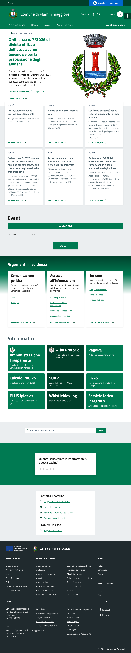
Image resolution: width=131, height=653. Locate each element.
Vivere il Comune (64, 25)
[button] (127, 16)
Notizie (101, 565)
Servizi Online (73, 617)
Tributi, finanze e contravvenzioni (74, 584)
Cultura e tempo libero (45, 590)
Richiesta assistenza (45, 621)
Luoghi (100, 591)
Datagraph (120, 648)
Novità (34, 25)
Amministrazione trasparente (79, 609)
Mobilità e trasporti (75, 573)
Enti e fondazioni (13, 578)
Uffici (8, 573)
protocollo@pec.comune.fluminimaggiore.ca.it (25, 630)
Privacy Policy (73, 625)
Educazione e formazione (46, 594)
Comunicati (102, 569)
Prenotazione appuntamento (48, 613)
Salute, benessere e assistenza (80, 578)
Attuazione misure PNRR (46, 625)
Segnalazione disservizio (46, 617)
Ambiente (40, 569)
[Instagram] (97, 14)
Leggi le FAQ (41, 609)
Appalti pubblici (42, 578)
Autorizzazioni (42, 582)
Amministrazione (17, 25)
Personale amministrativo (16, 586)
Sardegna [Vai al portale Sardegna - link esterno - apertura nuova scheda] (11, 3)
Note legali (71, 629)
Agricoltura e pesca (44, 565)
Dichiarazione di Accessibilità (79, 633)
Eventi (100, 595)
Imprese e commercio (76, 569)
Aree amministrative (14, 569)
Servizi (47, 25)
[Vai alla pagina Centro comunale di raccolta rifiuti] (57, 141)
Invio (101, 430)
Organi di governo (13, 565)
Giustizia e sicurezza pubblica (79, 565)
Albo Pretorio (72, 613)
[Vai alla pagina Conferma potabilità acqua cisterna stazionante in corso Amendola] (97, 141)
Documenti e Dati (13, 590)
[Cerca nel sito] (120, 14)
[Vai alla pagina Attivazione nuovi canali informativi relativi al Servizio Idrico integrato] (57, 199)
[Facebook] (92, 14)
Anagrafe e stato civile (45, 573)
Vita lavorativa (73, 594)
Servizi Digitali (73, 621)
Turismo (70, 590)
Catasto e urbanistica (45, 586)
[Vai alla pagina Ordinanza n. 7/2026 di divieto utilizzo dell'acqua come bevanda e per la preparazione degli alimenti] (97, 199)
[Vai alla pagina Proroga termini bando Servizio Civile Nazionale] (17, 141)
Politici (8, 582)
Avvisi (100, 573)
